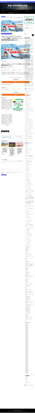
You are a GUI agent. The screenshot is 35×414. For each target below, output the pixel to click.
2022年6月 (26, 363)
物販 (26, 273)
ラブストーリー (27, 239)
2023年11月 (27, 349)
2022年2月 (26, 367)
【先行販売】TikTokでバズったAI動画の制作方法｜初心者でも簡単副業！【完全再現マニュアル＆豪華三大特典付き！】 (12, 151)
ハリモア (26, 212)
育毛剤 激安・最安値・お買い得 (29, 292)
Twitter (4, 131)
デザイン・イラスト (28, 211)
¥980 (16, 94)
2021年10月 (27, 370)
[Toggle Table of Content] (5, 61)
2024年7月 (26, 342)
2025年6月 (26, 332)
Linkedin (8, 131)
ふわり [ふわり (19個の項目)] (29, 94)
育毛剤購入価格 (27, 305)
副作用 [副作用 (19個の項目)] (26, 124)
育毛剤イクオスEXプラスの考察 (29, 294)
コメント (2, 162)
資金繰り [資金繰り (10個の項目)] (26, 138)
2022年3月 (26, 366)
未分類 (26, 269)
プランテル (26, 221)
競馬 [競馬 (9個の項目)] (29, 131)
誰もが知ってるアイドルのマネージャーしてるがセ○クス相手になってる (29, 80)
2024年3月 (26, 345)
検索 (25, 33)
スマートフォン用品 (28, 195)
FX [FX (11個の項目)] (26, 94)
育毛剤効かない (27, 299)
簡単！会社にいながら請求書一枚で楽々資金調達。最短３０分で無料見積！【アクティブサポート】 (6, 137)
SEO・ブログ (27, 152)
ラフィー (26, 238)
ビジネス (10, 33)
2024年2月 (26, 346)
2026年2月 (26, 325)
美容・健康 (26, 10)
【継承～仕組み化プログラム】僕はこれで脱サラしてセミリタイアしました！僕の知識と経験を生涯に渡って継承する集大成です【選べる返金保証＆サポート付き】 (29, 74)
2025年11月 (27, 328)
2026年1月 (26, 326)
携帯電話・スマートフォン (28, 263)
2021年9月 (26, 371)
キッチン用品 (27, 180)
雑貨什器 (26, 315)
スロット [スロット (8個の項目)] (26, 101)
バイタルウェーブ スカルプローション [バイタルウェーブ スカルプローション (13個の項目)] (29, 110)
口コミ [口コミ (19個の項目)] (26, 126)
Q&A (26, 151)
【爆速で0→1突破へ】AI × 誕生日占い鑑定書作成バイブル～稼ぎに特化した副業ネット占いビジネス (29, 62)
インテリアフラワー (28, 173)
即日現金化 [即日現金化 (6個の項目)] (31, 124)
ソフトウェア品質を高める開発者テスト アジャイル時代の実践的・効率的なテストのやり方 (29, 198)
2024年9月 (26, 340)
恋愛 (26, 260)
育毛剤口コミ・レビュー (28, 300)
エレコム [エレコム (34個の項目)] (26, 99)
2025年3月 (26, 335)
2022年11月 (27, 359)
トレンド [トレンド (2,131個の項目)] (27, 104)
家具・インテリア (27, 253)
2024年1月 (26, 347)
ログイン (26, 378)
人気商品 (26, 246)
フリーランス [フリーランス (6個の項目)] (27, 117)
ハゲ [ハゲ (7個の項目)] (32, 108)
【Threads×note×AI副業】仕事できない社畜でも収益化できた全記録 (29, 58)
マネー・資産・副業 (15, 10)
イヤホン (26, 172)
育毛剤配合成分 (27, 309)
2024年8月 (26, 341)
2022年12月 (27, 358)
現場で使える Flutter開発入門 (29, 276)
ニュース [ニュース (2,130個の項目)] (27, 106)
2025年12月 (27, 327)
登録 (26, 377)
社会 (26, 281)
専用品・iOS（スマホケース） (29, 258)
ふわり (26, 166)
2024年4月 (26, 344)
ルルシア (26, 243)
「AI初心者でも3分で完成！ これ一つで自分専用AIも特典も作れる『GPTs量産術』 (5, 150)
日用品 (26, 268)
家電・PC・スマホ (27, 254)
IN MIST (26, 147)
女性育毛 (26, 250)
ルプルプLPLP (27, 242)
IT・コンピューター (28, 148)
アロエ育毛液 (27, 169)
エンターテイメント (28, 176)
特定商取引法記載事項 (11, 12)
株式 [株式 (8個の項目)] (26, 129)
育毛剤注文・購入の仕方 (28, 304)
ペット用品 (26, 230)
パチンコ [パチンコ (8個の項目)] (26, 112)
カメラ (26, 177)
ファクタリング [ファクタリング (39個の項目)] (27, 114)
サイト (17, 169)
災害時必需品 (27, 272)
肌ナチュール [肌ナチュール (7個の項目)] (27, 133)
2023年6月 (26, 353)
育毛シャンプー (27, 289)
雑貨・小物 (26, 313)
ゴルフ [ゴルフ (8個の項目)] (31, 99)
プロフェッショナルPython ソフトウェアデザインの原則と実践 (29, 225)
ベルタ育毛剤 (27, 228)
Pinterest (6, 131)
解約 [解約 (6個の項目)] (26, 136)
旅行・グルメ (4, 12)
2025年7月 (26, 331)
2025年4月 (26, 334)
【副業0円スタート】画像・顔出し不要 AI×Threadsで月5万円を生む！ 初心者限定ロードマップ (29, 77)
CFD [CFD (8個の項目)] (30, 92)
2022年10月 (27, 360)
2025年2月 (26, 336)
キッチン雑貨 (27, 181)
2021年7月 (26, 373)
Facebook (2, 131)
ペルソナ (26, 231)
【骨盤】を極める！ (19, 136)
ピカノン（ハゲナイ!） (28, 217)
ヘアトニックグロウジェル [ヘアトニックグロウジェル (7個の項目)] (28, 119)
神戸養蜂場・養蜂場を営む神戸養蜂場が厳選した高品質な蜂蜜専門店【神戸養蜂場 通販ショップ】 (29, 60)
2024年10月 (27, 339)
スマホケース (27, 194)
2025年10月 (27, 329)
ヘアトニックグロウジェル (28, 227)
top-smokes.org (17, 5)
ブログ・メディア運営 (28, 220)
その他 (26, 165)
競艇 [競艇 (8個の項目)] (26, 131)
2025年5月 (26, 333)
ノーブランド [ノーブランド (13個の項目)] (27, 108)
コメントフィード (27, 381)
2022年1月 (26, 368)
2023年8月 (26, 351)
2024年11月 (27, 338)
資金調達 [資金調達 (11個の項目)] (31, 138)
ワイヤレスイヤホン (28, 245)
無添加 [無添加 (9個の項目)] (29, 129)
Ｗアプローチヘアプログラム (29, 319)
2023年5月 (26, 354)
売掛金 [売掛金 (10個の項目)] (30, 126)
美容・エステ (27, 282)
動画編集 (26, 249)
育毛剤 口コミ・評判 (28, 290)
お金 (26, 162)
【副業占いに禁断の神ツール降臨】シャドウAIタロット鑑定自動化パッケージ (29, 86)
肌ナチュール (27, 286)
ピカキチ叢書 (26, 27)
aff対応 (26, 144)
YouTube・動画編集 (28, 161)
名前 (2, 169)
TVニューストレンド (7, 10)
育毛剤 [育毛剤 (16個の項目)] (31, 133)
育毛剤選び (26, 308)
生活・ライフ (21, 10)
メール (10, 169)
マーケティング (27, 235)
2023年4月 (26, 355)
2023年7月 (26, 352)
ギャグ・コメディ (27, 184)
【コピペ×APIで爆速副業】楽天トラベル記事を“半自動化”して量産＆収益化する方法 (19, 150)
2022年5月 (26, 364)
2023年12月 (27, 348)
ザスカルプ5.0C (27, 189)
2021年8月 (26, 372)
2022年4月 (26, 365)
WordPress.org (27, 382)
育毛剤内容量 (27, 296)
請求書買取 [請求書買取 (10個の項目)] (30, 136)
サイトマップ (17, 12)
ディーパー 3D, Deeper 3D (28, 208)
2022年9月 (26, 361)
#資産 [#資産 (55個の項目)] (26, 92)
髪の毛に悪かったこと (28, 316)
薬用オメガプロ (27, 312)
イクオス (26, 170)
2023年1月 (26, 357)
